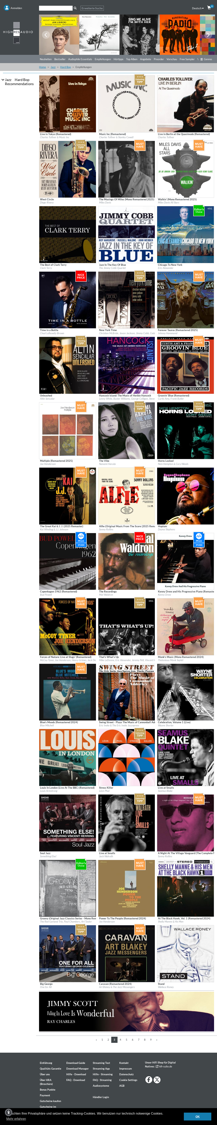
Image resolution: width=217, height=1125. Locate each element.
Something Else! (48, 856)
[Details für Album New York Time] (126, 299)
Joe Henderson (48, 463)
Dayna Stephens (166, 529)
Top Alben (131, 59)
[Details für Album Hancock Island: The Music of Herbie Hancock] (126, 365)
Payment (45, 1095)
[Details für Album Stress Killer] (126, 757)
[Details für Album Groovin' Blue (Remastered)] (185, 365)
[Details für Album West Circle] (67, 168)
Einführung (46, 1062)
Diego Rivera (47, 202)
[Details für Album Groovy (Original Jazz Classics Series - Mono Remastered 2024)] (67, 888)
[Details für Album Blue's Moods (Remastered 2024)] (67, 692)
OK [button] (197, 1116)
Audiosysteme (101, 1085)
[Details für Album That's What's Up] (126, 626)
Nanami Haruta (107, 463)
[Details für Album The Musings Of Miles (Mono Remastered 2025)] (126, 168)
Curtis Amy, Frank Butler (171, 398)
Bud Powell (46, 594)
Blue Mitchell (47, 725)
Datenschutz (126, 1074)
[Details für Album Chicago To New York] (185, 234)
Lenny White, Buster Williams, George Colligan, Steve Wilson (130, 398)
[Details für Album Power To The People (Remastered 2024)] (126, 888)
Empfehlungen (103, 59)
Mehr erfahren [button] (16, 1118)
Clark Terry (46, 268)
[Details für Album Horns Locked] (185, 430)
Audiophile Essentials (80, 59)
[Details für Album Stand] (185, 953)
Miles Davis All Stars (168, 202)
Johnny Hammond (167, 333)
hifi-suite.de (164, 1066)
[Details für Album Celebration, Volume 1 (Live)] (185, 692)
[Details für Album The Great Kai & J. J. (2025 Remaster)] (67, 495)
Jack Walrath (106, 856)
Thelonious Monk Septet (170, 660)
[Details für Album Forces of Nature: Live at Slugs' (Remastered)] (67, 626)
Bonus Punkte (47, 1089)
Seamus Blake (165, 790)
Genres (206, 59)
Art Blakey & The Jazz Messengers (117, 987)
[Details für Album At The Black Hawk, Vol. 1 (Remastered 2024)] (185, 888)
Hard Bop (65, 67)
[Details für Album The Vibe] (126, 430)
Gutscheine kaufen (50, 1101)
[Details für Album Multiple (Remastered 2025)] (67, 430)
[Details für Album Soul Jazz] (67, 822)
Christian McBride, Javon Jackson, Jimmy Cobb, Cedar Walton (132, 333)
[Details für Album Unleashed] (67, 365)
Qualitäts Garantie (50, 1068)
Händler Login (101, 1097)
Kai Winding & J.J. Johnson (54, 529)
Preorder (159, 59)
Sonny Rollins (106, 529)
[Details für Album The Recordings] (126, 561)
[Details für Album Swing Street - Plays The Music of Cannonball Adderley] (126, 692)
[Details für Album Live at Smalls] (185, 757)
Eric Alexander (165, 268)
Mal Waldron (106, 594)
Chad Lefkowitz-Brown (52, 333)
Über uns (45, 1074)
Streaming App (101, 1068)
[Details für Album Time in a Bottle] (67, 299)
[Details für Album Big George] (67, 953)
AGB (121, 1085)
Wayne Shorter (166, 725)
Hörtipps (118, 59)
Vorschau (172, 59)
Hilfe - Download (76, 1074)
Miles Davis (105, 202)
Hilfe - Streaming (103, 1074)
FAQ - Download (75, 1080)
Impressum (125, 1068)
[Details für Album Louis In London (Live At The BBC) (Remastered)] (67, 757)
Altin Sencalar (47, 398)
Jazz (53, 67)
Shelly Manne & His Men (170, 921)
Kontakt (124, 1062)
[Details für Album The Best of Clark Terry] (67, 234)
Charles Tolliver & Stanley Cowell (116, 137)
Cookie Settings (128, 1080)
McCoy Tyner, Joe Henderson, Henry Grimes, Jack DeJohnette (72, 660)
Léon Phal (104, 790)
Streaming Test (101, 1062)
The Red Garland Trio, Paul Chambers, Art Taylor (66, 921)
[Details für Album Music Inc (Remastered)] (126, 103)
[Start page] (18, 32)
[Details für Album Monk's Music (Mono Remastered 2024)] (185, 626)
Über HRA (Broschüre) (46, 1081)
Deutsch (198, 8)
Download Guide (75, 1062)
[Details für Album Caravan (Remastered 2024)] (126, 953)
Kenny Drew (164, 594)
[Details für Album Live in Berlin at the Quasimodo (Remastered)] (185, 103)
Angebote (145, 59)
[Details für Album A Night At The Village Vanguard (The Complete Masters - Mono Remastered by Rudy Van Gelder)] (185, 822)
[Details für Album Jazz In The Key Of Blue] (126, 234)
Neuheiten (46, 59)
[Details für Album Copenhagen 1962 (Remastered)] (67, 561)
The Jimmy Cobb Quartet (112, 268)
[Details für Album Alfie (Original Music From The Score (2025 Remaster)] (126, 495)
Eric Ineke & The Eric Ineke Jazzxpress (119, 725)
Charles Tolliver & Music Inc (54, 137)
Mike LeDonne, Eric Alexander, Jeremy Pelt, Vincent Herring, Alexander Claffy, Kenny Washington (150, 660)
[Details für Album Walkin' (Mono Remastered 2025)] (185, 168)
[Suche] (56, 8)
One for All (46, 987)
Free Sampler (187, 59)
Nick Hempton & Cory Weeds (173, 463)
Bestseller (60, 59)
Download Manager (77, 1068)
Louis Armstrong (48, 790)
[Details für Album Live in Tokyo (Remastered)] (67, 103)
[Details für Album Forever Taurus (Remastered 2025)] (185, 299)
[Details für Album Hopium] (185, 495)
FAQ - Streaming (102, 1080)
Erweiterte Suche (92, 8)
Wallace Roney (166, 987)
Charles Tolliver (166, 137)
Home (42, 67)
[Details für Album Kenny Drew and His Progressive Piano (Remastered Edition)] (185, 561)
